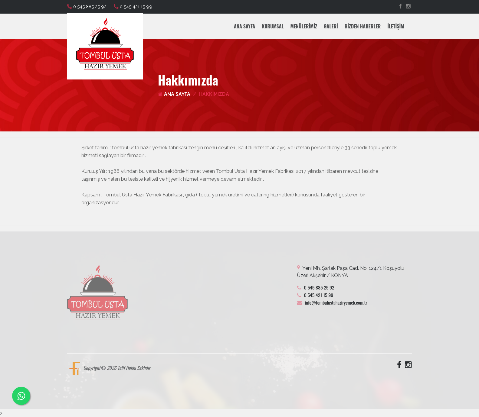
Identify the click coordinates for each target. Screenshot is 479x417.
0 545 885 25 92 (87, 6)
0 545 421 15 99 (133, 6)
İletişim (395, 26)
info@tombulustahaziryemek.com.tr (332, 302)
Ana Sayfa (244, 26)
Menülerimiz (303, 26)
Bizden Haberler (363, 26)
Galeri (331, 26)
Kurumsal (273, 26)
